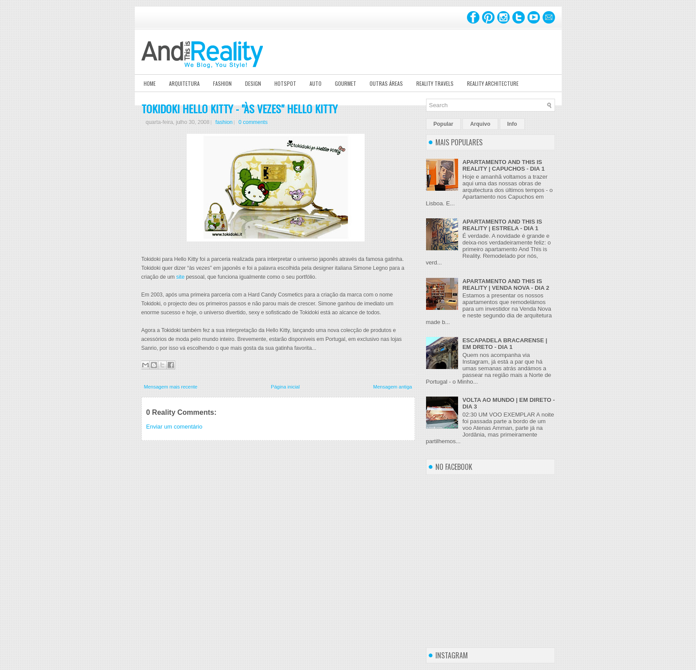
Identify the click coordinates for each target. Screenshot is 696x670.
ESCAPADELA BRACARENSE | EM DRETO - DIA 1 (505, 343)
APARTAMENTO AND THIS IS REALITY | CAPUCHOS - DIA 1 (504, 165)
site (180, 277)
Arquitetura (184, 83)
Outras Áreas (386, 83)
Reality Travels (435, 83)
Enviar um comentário (174, 426)
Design (253, 83)
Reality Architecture (493, 83)
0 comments (252, 122)
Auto (316, 83)
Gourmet (345, 83)
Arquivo (480, 124)
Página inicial (285, 386)
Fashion (222, 83)
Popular (444, 124)
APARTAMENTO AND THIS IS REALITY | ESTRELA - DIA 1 (502, 225)
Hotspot (285, 83)
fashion (224, 122)
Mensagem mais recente (170, 386)
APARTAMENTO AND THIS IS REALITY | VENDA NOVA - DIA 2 (506, 284)
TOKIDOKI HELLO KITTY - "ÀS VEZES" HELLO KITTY (239, 108)
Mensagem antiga (392, 386)
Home (150, 83)
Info (512, 124)
